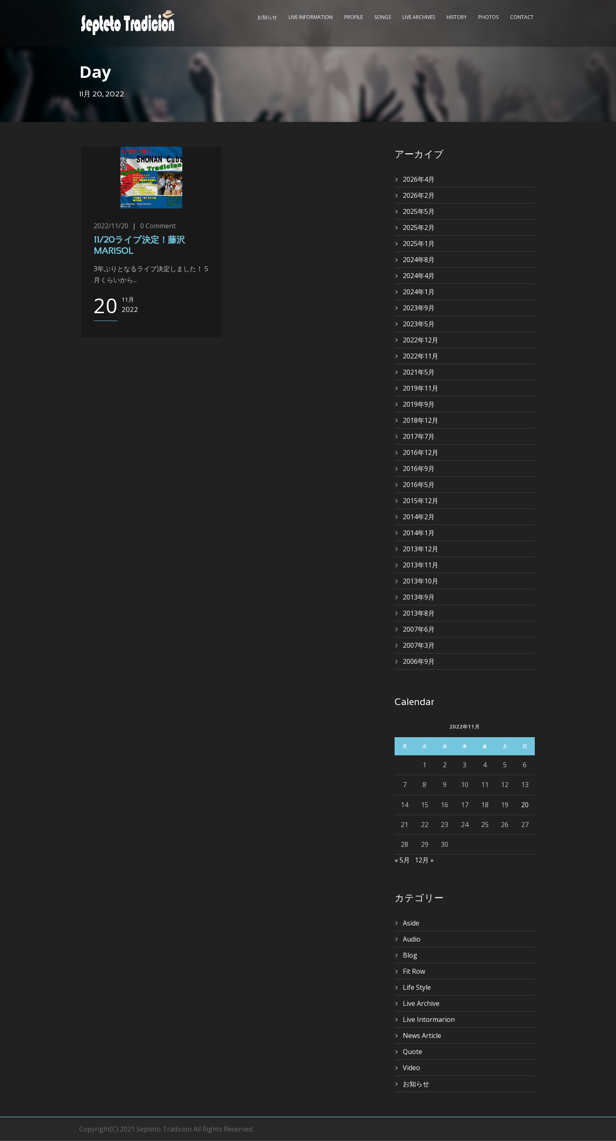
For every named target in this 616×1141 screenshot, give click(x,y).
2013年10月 (420, 581)
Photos (488, 17)
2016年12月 (420, 452)
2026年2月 (419, 195)
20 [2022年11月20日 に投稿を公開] (525, 804)
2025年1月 (419, 243)
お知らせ (267, 17)
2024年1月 (419, 291)
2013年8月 (419, 613)
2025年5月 (419, 211)
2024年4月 (419, 275)
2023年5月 (419, 323)
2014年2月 (419, 516)
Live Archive (421, 1003)
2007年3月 (419, 645)
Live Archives (418, 17)
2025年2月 (419, 227)
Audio (412, 939)
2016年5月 (419, 484)
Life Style (417, 987)
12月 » (424, 860)
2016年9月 (419, 468)
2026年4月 (419, 179)
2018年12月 (420, 420)
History (457, 17)
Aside (411, 923)
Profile (353, 17)
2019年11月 (420, 388)
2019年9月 (419, 404)
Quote (412, 1051)
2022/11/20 (111, 225)
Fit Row (414, 971)
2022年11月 (420, 356)
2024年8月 (419, 259)
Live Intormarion (429, 1019)
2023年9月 (419, 307)
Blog (410, 955)
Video (411, 1067)
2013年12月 (420, 548)
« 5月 (402, 860)
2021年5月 (419, 372)
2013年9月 (419, 597)
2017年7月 (419, 436)
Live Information (311, 17)
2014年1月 (419, 532)
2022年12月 (420, 339)
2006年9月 (419, 661)
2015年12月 (420, 500)
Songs (382, 17)
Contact (522, 17)
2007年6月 (419, 629)
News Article (422, 1035)
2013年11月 (420, 564)
